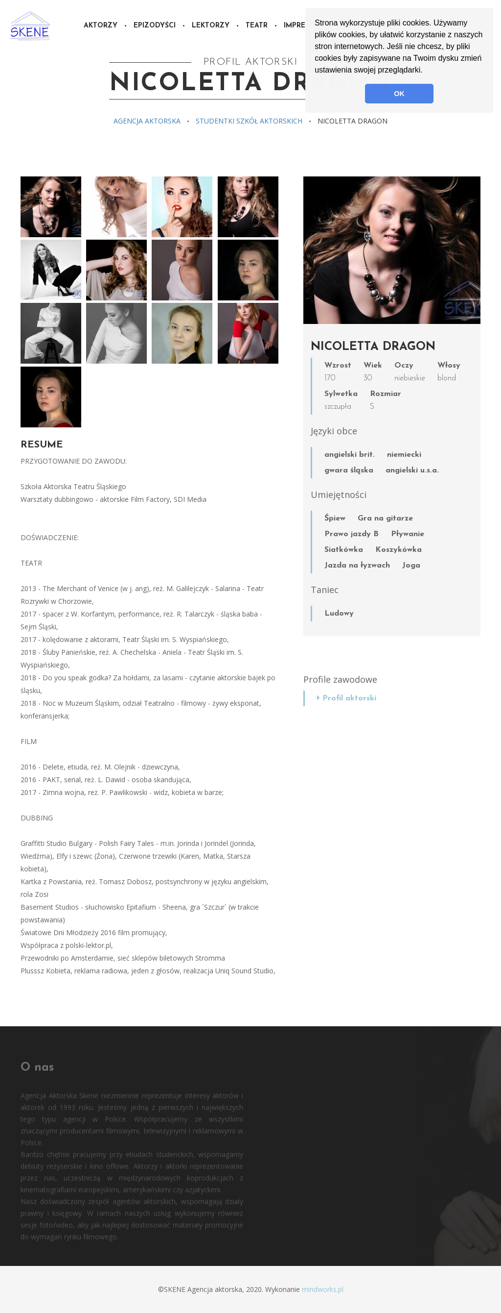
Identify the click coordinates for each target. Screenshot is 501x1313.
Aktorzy (100, 25)
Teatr (257, 25)
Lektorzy (210, 25)
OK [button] (399, 94)
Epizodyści (155, 25)
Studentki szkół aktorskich (249, 120)
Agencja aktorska (147, 120)
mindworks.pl (322, 1289)
